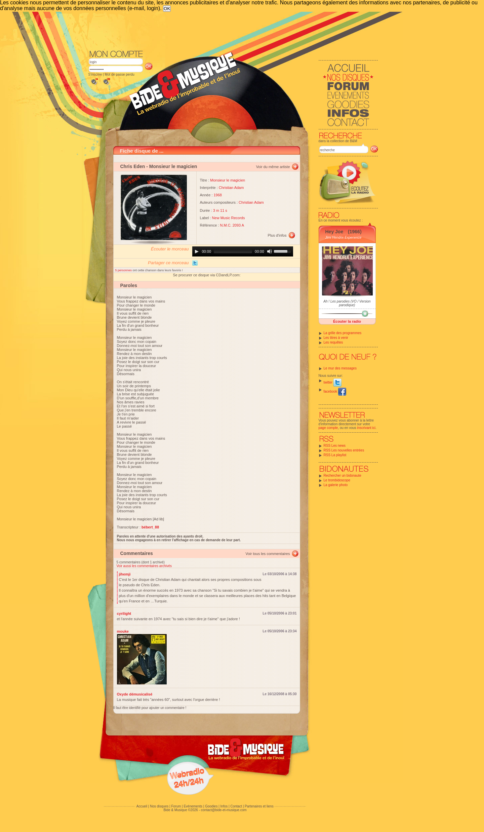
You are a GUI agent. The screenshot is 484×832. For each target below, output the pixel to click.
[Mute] (269, 251)
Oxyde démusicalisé (135, 694)
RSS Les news (335, 445)
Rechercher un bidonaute (342, 475)
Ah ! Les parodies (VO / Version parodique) (346, 303)
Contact (236, 806)
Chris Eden (132, 166)
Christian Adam (231, 188)
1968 (218, 195)
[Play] (196, 251)
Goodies (211, 806)
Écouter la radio (347, 321)
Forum (176, 806)
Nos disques (159, 806)
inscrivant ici (366, 428)
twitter (332, 382)
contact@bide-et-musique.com (224, 810)
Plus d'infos (277, 235)
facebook (335, 391)
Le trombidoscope (337, 480)
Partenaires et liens (259, 806)
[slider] (233, 251)
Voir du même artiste (273, 167)
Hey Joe (334, 231)
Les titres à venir (336, 338)
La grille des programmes (343, 333)
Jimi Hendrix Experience (343, 237)
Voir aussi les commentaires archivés (144, 566)
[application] (242, 251)
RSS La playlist (335, 455)
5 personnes (124, 270)
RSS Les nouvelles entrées (344, 450)
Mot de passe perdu (119, 74)
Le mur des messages (340, 368)
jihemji (125, 574)
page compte (328, 428)
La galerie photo (336, 485)
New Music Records (228, 218)
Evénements (193, 806)
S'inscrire (95, 74)
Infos (224, 806)
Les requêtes (333, 342)
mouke (123, 631)
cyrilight (124, 613)
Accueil (141, 806)
